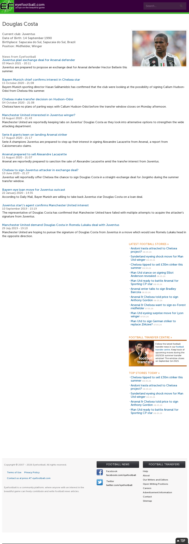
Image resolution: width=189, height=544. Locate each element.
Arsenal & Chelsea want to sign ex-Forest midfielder (158, 306)
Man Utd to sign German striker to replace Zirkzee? (153, 322)
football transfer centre (169, 348)
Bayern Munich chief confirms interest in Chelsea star (41, 79)
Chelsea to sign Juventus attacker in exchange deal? (40, 170)
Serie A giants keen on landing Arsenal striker (34, 134)
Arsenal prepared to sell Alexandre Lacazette (34, 154)
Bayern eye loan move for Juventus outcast (33, 189)
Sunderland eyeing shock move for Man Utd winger (157, 258)
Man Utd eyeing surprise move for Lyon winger (157, 314)
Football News (117, 464)
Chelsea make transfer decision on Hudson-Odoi (37, 99)
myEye (120, 15)
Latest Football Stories (149, 244)
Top (182, 541)
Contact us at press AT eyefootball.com (29, 478)
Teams (77, 15)
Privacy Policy (32, 472)
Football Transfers (164, 464)
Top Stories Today (144, 373)
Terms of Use (14, 472)
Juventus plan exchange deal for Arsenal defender (38, 60)
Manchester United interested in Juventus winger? (38, 115)
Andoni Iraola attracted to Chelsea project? (154, 250)
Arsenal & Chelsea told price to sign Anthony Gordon (154, 298)
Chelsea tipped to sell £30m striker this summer (157, 266)
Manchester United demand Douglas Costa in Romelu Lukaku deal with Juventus (60, 225)
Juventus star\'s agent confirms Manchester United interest (45, 205)
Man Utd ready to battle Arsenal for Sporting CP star (154, 282)
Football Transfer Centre (150, 337)
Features (57, 15)
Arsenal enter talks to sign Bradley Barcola (153, 290)
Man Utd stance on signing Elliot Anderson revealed (152, 274)
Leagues (100, 15)
